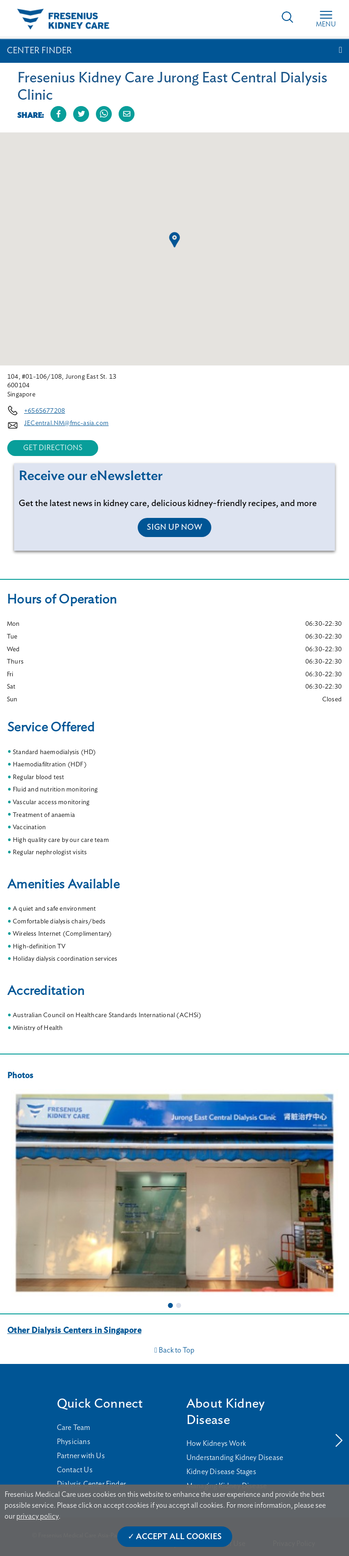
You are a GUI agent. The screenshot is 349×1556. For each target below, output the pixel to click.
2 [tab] (178, 1305)
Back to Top (174, 1350)
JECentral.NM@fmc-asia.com (66, 423)
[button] (174, 240)
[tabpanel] (174, 1192)
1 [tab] (170, 1305)
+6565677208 (44, 411)
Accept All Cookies (179, 1537)
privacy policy (37, 1516)
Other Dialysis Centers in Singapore (74, 1331)
